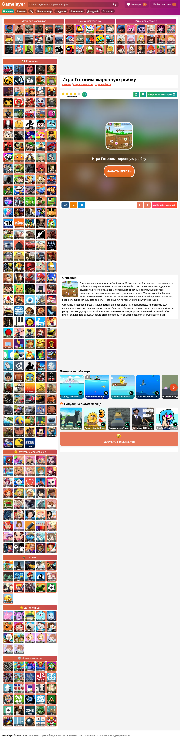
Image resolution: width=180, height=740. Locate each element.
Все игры (108, 11)
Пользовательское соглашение (79, 735)
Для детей (93, 11)
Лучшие (21, 11)
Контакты (33, 735)
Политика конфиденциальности (113, 735)
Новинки (8, 11)
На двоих (61, 11)
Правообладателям (51, 735)
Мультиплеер (44, 11)
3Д (31, 11)
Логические (76, 11)
